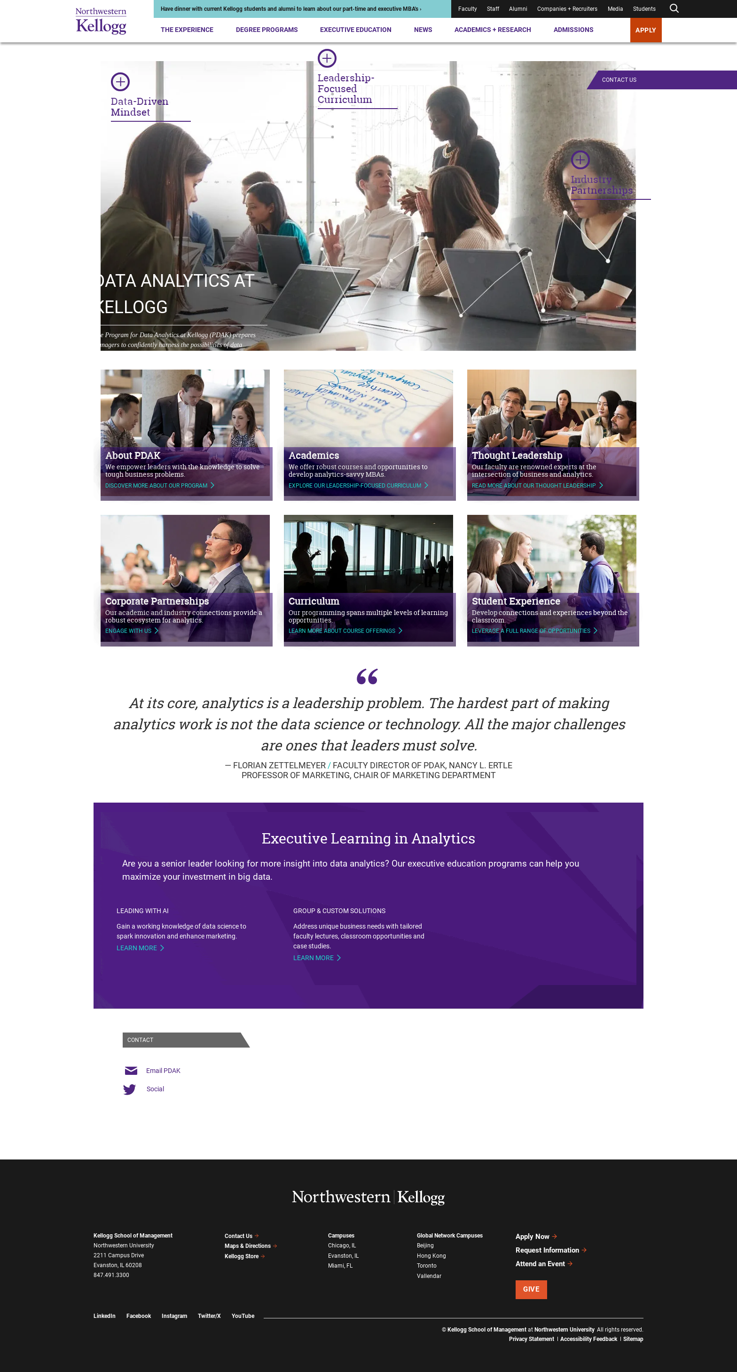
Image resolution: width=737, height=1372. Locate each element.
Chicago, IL (342, 1245)
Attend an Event (544, 1264)
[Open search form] (674, 9)
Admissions (574, 29)
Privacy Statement (531, 1339)
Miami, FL (340, 1265)
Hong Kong (431, 1255)
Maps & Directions (251, 1246)
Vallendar (429, 1276)
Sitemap (633, 1339)
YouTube (243, 1316)
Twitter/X (209, 1316)
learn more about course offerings (342, 626)
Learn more (137, 948)
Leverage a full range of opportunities (531, 626)
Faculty (467, 9)
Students (644, 9)
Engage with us (128, 626)
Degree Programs (267, 29)
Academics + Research (493, 29)
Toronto (427, 1265)
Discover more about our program (156, 481)
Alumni (518, 9)
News (423, 29)
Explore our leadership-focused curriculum (355, 481)
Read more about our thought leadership (534, 481)
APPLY (646, 30)
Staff (493, 9)
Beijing (425, 1245)
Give (531, 1289)
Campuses (341, 1235)
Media (615, 9)
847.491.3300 (111, 1275)
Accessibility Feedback (588, 1339)
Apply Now (537, 1236)
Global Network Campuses (450, 1235)
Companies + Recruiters (567, 9)
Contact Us (619, 80)
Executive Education (356, 29)
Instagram (174, 1316)
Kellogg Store (245, 1256)
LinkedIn (105, 1316)
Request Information (552, 1250)
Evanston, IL (343, 1255)
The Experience (187, 29)
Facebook (138, 1316)
